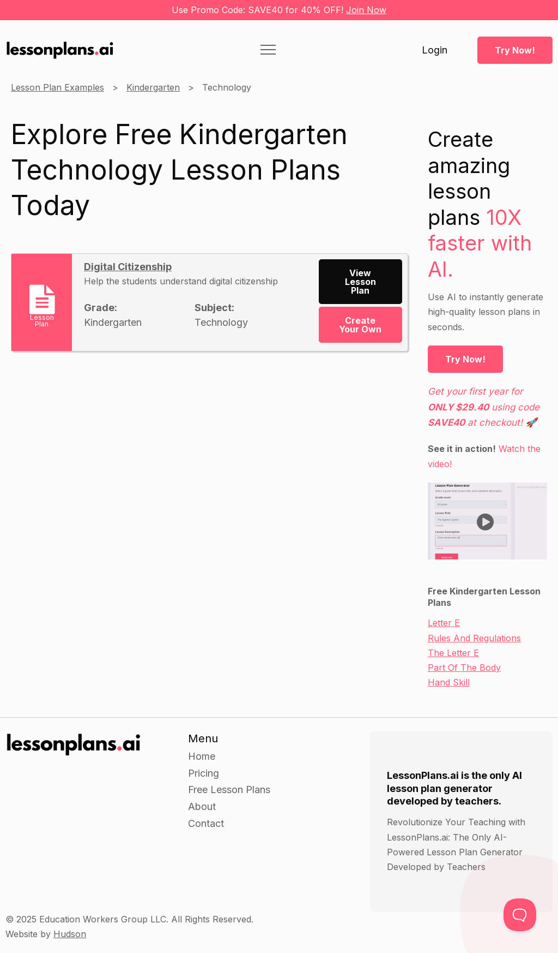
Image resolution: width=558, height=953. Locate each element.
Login (434, 50)
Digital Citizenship (128, 266)
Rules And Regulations (474, 638)
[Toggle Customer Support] (520, 914)
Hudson (69, 933)
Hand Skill (449, 682)
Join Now (366, 9)
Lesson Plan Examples (57, 87)
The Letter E (453, 652)
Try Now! (515, 50)
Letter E (444, 622)
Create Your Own (360, 325)
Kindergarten (153, 87)
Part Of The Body (464, 667)
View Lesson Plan (360, 281)
